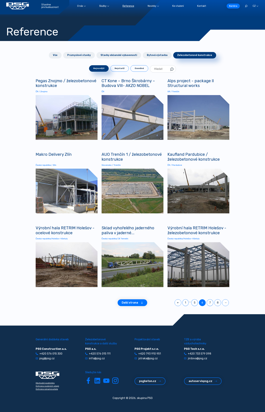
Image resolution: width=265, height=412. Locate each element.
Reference (128, 6)
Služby (104, 6)
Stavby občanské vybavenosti (119, 55)
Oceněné (139, 68)
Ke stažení (178, 6)
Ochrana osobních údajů (47, 386)
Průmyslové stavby (79, 55)
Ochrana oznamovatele (47, 389)
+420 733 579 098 (197, 353)
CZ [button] (255, 6)
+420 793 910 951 (148, 353)
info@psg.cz (95, 358)
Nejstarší (120, 68)
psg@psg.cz (45, 358)
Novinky (153, 6)
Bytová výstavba (157, 55)
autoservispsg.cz (203, 381)
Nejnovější (98, 68)
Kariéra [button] (233, 6)
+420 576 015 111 (98, 353)
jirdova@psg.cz (195, 358)
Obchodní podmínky (45, 383)
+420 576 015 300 (49, 353)
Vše (55, 55)
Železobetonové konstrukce (194, 55)
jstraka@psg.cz (146, 358)
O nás (81, 6)
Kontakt (201, 6)
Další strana (132, 302)
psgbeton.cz (150, 381)
